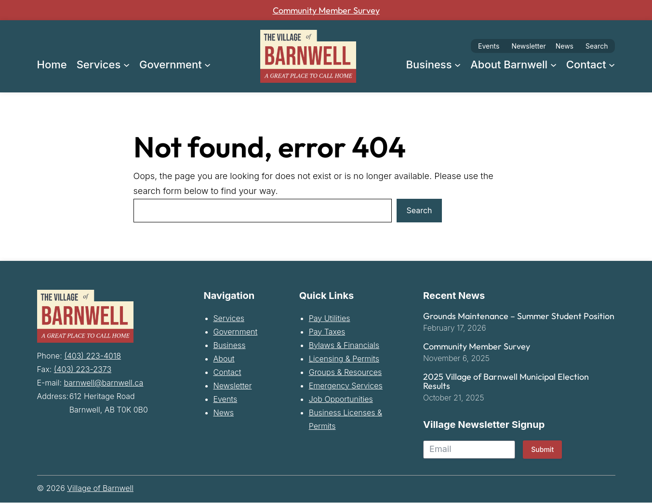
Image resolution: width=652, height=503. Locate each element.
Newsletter (528, 46)
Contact (227, 373)
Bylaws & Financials (344, 346)
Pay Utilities (329, 319)
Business (229, 346)
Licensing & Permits (344, 360)
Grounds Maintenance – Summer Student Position (518, 317)
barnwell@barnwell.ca (104, 382)
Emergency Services (346, 387)
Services (229, 319)
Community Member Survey (326, 10)
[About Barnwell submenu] (553, 64)
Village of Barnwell (100, 489)
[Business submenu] (457, 64)
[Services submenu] (126, 64)
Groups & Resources (345, 373)
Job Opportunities (341, 400)
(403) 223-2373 (82, 369)
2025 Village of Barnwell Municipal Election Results (506, 383)
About (224, 360)
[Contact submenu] (612, 64)
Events (488, 46)
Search (596, 46)
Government (235, 333)
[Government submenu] (207, 64)
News (564, 46)
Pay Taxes (327, 333)
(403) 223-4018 (92, 356)
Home (52, 64)
